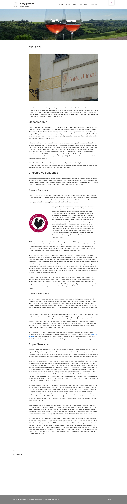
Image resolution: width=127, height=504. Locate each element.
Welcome (59, 4)
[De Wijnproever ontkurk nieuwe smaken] (23, 4)
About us (16, 494)
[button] (68, 4)
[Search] (100, 4)
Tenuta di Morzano (34, 364)
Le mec (73, 4)
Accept (109, 499)
